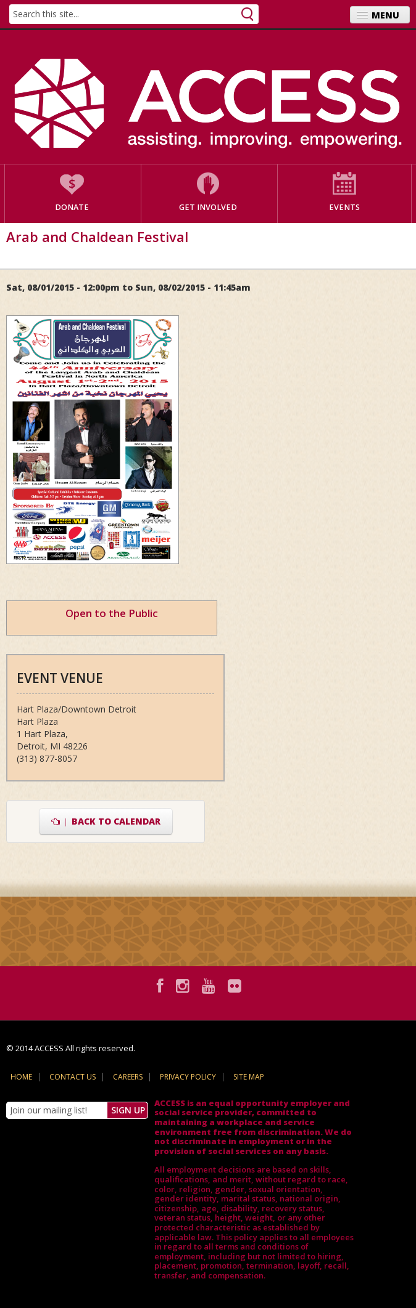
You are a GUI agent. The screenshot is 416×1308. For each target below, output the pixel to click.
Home (21, 1077)
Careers (128, 1077)
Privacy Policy (188, 1077)
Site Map (248, 1077)
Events (344, 207)
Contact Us (72, 1077)
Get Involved (208, 207)
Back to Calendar (105, 821)
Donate (72, 207)
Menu (385, 15)
